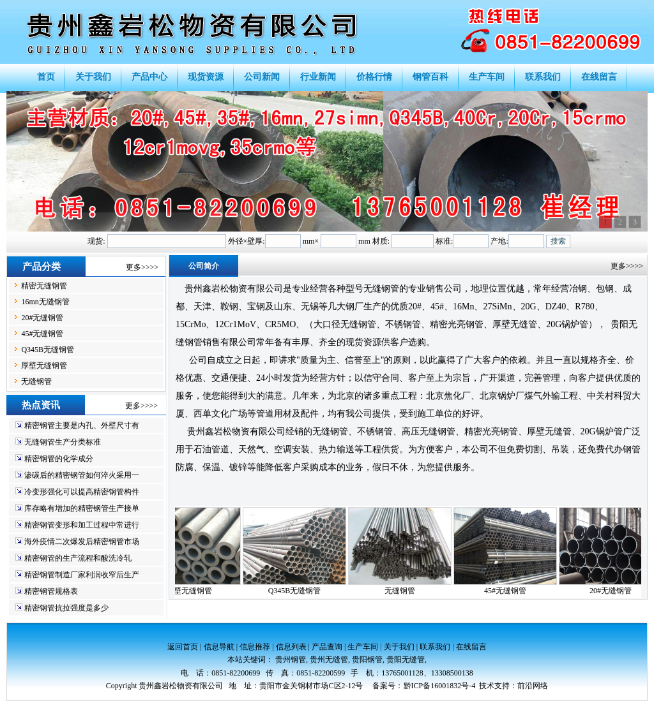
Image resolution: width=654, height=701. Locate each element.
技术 (486, 685)
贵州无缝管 (329, 659)
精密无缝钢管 (44, 285)
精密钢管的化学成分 (58, 458)
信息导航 (219, 646)
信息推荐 (255, 646)
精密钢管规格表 (51, 591)
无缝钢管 (36, 381)
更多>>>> (142, 267)
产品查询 (327, 646)
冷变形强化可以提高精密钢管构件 (81, 491)
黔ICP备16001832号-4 (440, 685)
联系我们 (435, 646)
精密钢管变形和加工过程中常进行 (81, 524)
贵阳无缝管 (405, 659)
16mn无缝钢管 (45, 301)
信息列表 (291, 646)
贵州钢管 (290, 659)
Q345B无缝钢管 (47, 349)
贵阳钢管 (367, 659)
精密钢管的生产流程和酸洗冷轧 (78, 558)
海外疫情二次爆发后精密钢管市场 (81, 541)
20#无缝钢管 (42, 317)
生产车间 (362, 646)
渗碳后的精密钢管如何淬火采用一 (81, 475)
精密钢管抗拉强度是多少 (66, 607)
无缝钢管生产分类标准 (62, 442)
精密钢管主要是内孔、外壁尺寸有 (81, 425)
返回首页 (182, 646)
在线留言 (471, 646)
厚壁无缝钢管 (44, 365)
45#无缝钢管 (42, 333)
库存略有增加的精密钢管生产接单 (81, 508)
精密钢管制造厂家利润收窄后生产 (81, 574)
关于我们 (399, 646)
